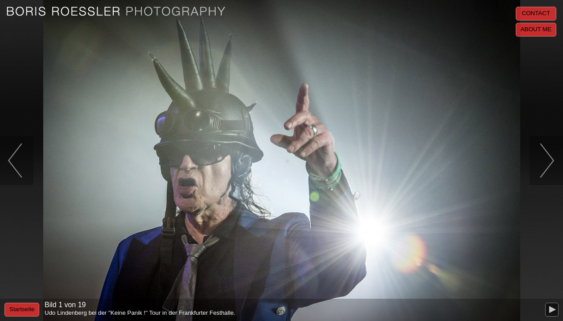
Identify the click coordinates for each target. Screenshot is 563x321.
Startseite (21, 309)
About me (536, 29)
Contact (536, 13)
